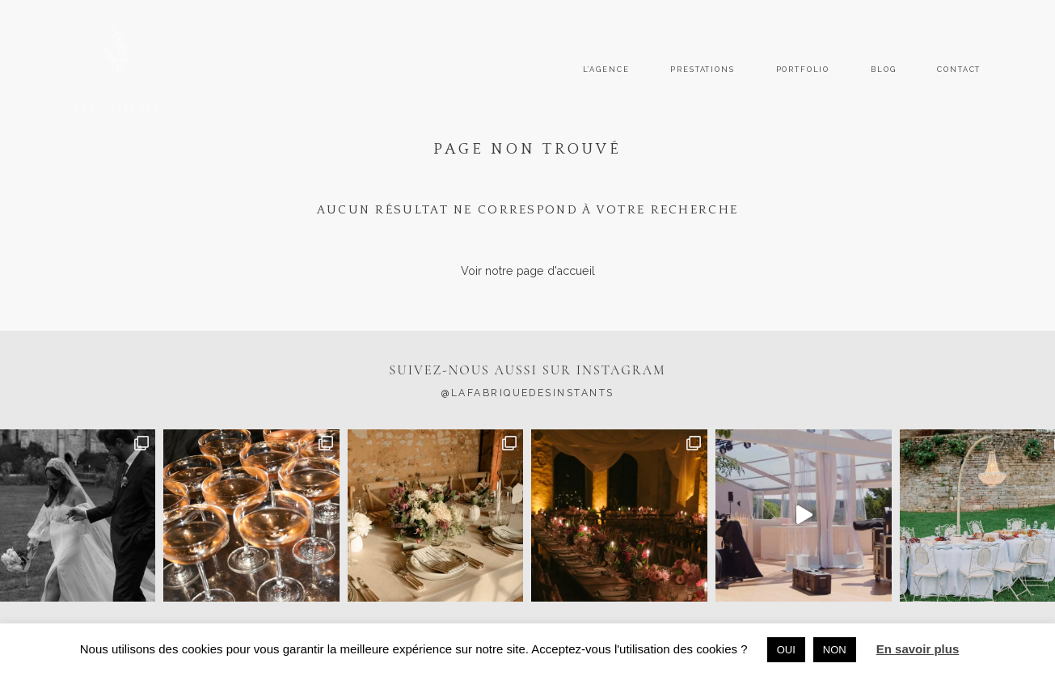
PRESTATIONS (702, 69)
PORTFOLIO (803, 69)
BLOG (883, 69)
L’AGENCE (606, 69)
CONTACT (959, 69)
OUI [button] (786, 650)
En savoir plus (918, 649)
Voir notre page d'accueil (528, 270)
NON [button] (834, 650)
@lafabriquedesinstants (527, 393)
